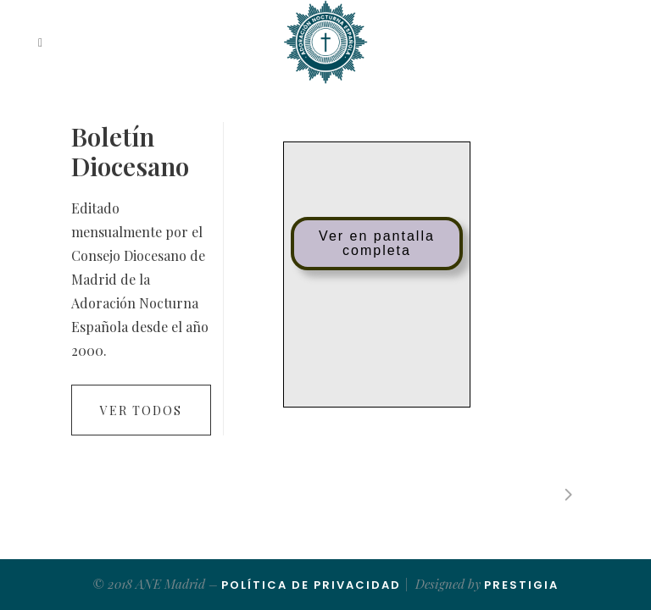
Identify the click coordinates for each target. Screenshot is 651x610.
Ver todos (141, 410)
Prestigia (521, 585)
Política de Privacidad (311, 585)
